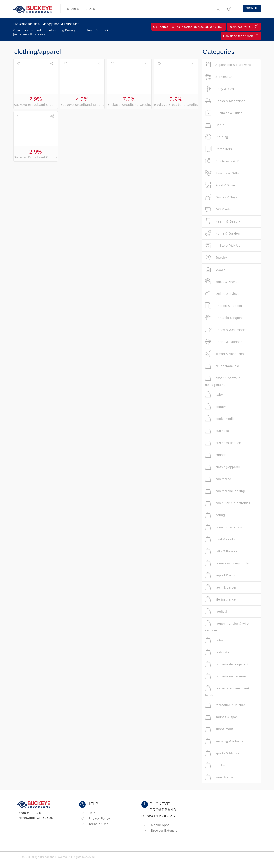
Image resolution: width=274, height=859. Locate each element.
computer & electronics (227, 503)
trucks (215, 765)
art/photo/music (222, 365)
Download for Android (241, 36)
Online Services (222, 293)
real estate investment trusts (227, 691)
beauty (215, 406)
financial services (223, 527)
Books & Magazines (225, 100)
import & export (222, 575)
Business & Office (223, 113)
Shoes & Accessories (226, 329)
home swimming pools (227, 563)
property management (227, 676)
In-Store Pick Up (222, 245)
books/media (220, 418)
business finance (223, 442)
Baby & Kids (219, 88)
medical (216, 611)
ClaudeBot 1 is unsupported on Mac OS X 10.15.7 (188, 26)
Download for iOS (244, 26)
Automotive (218, 76)
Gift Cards (218, 209)
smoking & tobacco (224, 741)
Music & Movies (222, 281)
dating (215, 515)
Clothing (216, 137)
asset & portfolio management (222, 381)
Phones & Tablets (223, 305)
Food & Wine (220, 185)
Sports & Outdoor (223, 341)
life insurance (220, 599)
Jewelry (216, 257)
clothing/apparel (222, 466)
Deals (90, 9)
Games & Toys (221, 197)
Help (88, 813)
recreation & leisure (225, 705)
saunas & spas (221, 717)
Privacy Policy (95, 818)
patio (214, 640)
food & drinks (220, 539)
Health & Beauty (222, 221)
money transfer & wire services (227, 626)
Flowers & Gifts (222, 173)
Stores (73, 9)
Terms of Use (95, 824)
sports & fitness (222, 753)
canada (216, 454)
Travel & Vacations (224, 353)
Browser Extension (161, 830)
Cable (215, 125)
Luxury (215, 269)
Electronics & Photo (225, 161)
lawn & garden (221, 587)
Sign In (251, 8)
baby (214, 394)
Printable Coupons (224, 317)
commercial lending (225, 491)
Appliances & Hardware (228, 64)
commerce (218, 478)
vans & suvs (219, 777)
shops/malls (219, 729)
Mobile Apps (156, 825)
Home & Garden (222, 233)
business (217, 430)
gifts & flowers (221, 551)
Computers (218, 149)
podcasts (217, 652)
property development (227, 664)
